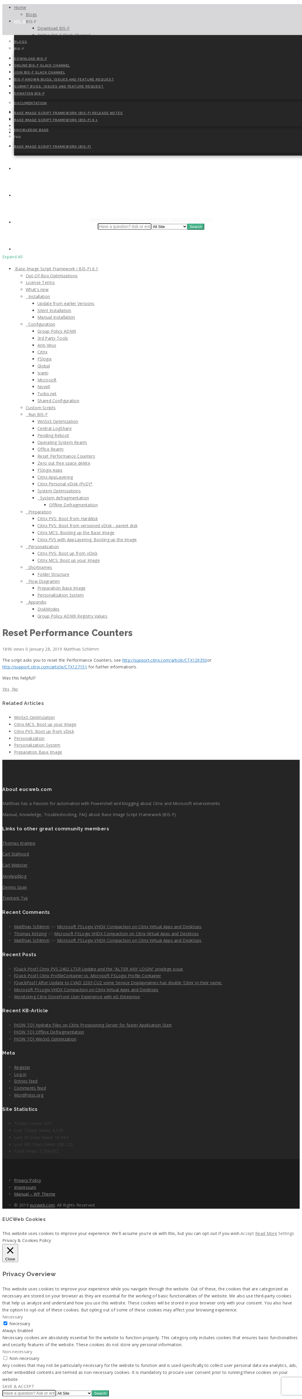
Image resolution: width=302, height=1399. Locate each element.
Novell (43, 386)
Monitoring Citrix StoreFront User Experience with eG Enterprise (77, 996)
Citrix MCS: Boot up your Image (68, 560)
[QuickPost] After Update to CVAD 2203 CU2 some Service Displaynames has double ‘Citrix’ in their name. (118, 982)
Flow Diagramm (43, 581)
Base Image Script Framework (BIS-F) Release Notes (68, 113)
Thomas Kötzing (30, 933)
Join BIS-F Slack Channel (39, 72)
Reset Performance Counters (66, 456)
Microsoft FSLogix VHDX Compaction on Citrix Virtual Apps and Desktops (129, 926)
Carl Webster (15, 865)
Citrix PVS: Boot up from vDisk (67, 553)
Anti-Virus (46, 345)
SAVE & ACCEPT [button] (18, 1386)
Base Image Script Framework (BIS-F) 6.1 (56, 120)
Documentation (30, 103)
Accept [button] (247, 1233)
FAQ (17, 137)
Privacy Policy (27, 1180)
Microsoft (47, 380)
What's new (37, 289)
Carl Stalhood (15, 854)
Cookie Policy (30, 249)
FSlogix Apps (50, 470)
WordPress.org (28, 1095)
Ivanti (42, 373)
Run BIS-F (37, 414)
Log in (20, 1074)
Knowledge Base (31, 130)
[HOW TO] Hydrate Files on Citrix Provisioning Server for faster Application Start (93, 1025)
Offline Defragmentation (73, 505)
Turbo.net (47, 393)
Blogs (20, 42)
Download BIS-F (30, 59)
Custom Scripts (41, 407)
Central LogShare (54, 428)
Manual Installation (56, 317)
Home (20, 21)
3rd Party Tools (52, 338)
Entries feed (26, 1081)
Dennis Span (14, 887)
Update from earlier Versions (65, 303)
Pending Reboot (53, 435)
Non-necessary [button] (17, 1351)
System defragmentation (63, 498)
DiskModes (48, 609)
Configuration (40, 324)
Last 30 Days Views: (34, 1137)
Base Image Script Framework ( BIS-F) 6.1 (56, 268)
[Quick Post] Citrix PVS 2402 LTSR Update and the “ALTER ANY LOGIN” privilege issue (98, 969)
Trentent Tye (15, 898)
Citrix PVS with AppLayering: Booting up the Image (87, 539)
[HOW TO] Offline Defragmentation (49, 1032)
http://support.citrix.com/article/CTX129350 (164, 660)
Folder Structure (53, 574)
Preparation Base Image (61, 588)
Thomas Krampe (18, 843)
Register (22, 1067)
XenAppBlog (14, 876)
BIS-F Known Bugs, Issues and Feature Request (64, 79)
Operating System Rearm (62, 442)
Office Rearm (50, 449)
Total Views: (26, 1151)
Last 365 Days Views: (35, 1144)
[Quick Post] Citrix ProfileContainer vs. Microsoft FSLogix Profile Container (87, 975)
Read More (266, 1233)
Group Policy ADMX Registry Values (72, 616)
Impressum (25, 1187)
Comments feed (30, 1088)
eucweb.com (42, 1205)
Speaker (23, 222)
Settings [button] (286, 1233)
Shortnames (39, 567)
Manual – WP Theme (34, 1194)
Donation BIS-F (29, 93)
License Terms (40, 282)
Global (43, 366)
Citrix (42, 352)
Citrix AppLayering (55, 477)
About (22, 196)
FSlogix (44, 359)
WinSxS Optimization (57, 421)
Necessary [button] (12, 1317)
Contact (24, 169)
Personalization (42, 546)
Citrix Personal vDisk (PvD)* (64, 484)
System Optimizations (59, 491)
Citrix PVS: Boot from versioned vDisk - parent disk (87, 525)
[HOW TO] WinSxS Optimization (45, 1039)
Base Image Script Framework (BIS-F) (52, 147)
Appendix (36, 602)
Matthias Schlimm (31, 926)
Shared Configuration (58, 400)
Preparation (39, 512)
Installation (38, 296)
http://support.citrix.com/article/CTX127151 (44, 667)
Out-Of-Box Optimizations (52, 275)
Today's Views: (29, 1123)
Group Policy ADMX (56, 331)
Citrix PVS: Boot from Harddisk (67, 518)
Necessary (19, 1323)
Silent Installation (54, 310)
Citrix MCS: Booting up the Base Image (75, 532)
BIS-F (19, 49)
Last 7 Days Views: (33, 1130)
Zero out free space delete (63, 463)
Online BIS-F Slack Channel (42, 65)
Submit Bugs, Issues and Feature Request (59, 86)
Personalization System (60, 595)
